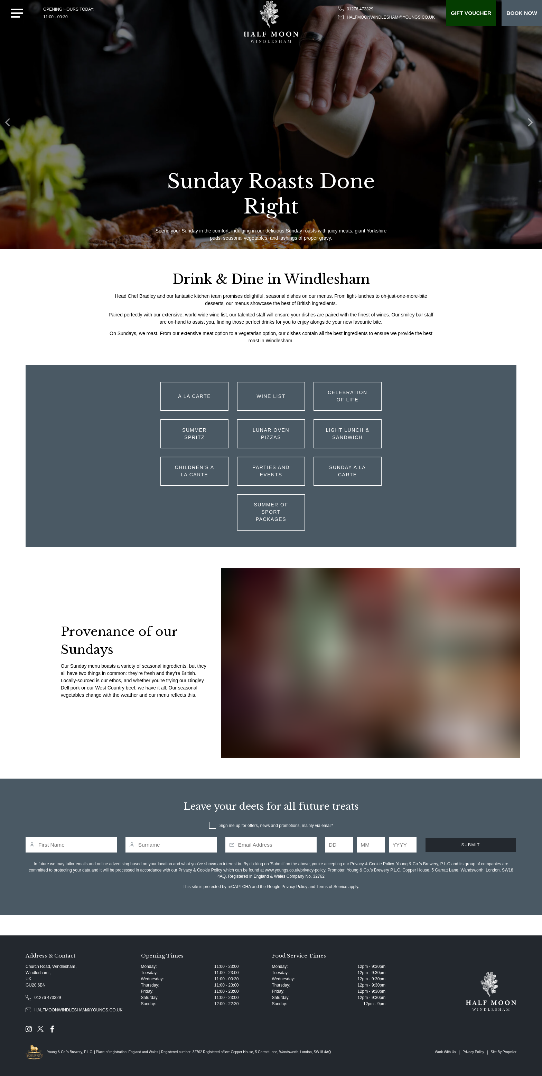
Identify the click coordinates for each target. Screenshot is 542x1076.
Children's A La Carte (194, 471)
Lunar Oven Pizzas (271, 433)
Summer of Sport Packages (271, 512)
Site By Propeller (503, 1052)
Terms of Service (331, 886)
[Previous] (10, 124)
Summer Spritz (194, 433)
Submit (470, 844)
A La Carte (194, 396)
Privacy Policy (294, 886)
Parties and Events (271, 471)
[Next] (531, 124)
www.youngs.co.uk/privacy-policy (295, 870)
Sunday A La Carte (347, 471)
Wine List (271, 396)
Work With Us (445, 1052)
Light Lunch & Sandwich (347, 433)
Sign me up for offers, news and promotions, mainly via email (275, 825)
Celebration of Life (347, 396)
